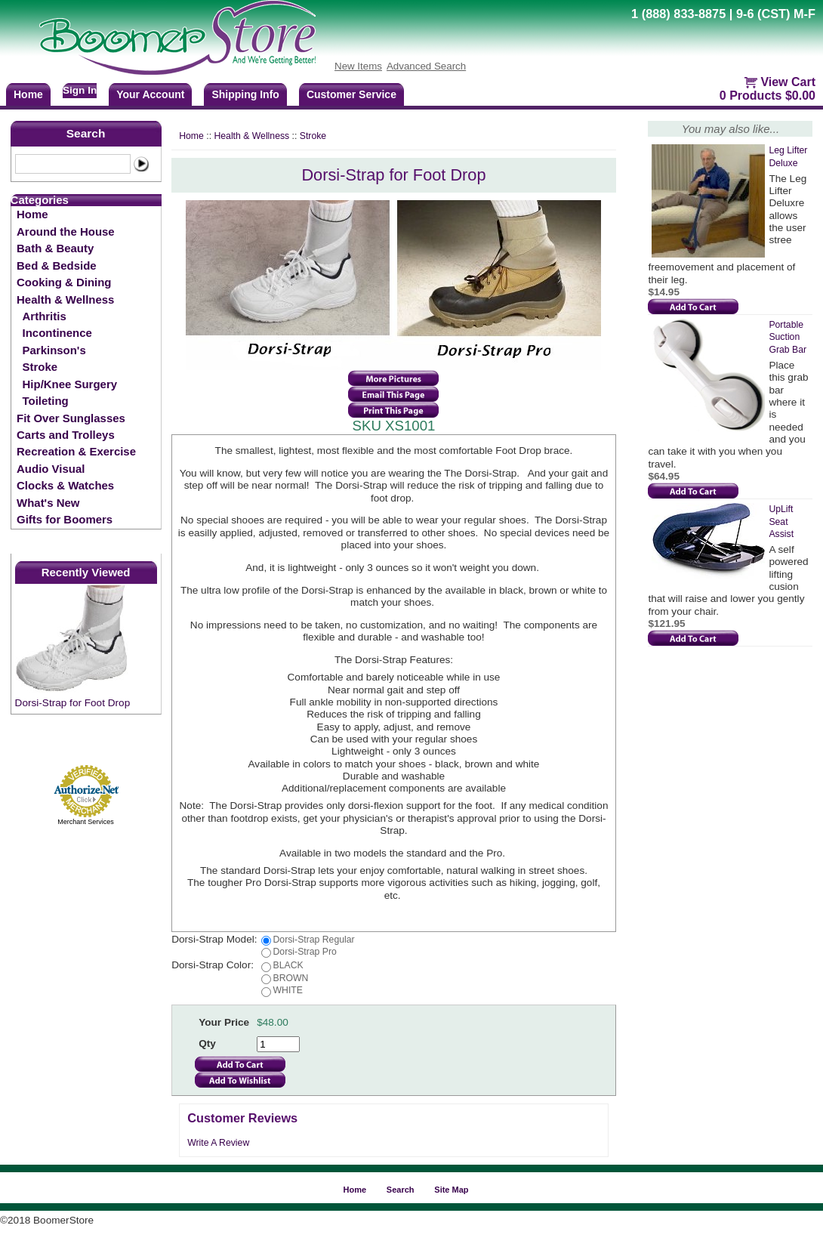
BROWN (291, 978)
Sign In (80, 90)
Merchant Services (85, 822)
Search (86, 133)
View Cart (787, 82)
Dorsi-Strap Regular (314, 939)
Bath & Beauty (55, 248)
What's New (48, 502)
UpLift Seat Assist (781, 521)
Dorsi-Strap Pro (305, 951)
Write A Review (218, 1142)
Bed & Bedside (57, 265)
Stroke (40, 366)
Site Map (451, 1189)
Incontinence (57, 332)
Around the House (66, 231)
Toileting (46, 400)
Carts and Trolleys (66, 434)
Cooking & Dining (64, 282)
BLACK (288, 965)
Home (32, 214)
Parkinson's (54, 350)
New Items (358, 66)
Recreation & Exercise (76, 451)
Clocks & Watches (65, 485)
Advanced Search (426, 66)
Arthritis (44, 316)
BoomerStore (178, 38)
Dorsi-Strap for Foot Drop (73, 702)
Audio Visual (51, 468)
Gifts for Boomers (65, 519)
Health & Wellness (65, 299)
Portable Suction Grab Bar (787, 337)
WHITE (288, 990)
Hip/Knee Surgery (70, 384)
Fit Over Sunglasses (71, 418)
